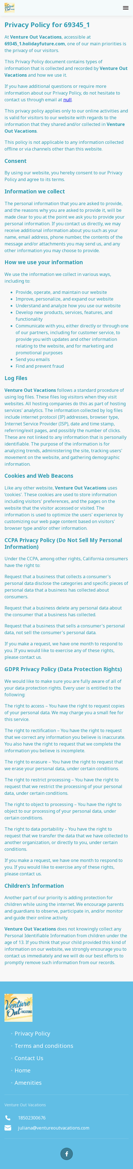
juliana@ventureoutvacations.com (46, 1128)
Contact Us (29, 1058)
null (67, 100)
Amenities (28, 1083)
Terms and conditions (44, 1046)
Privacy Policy (32, 1033)
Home (23, 1070)
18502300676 (25, 1117)
